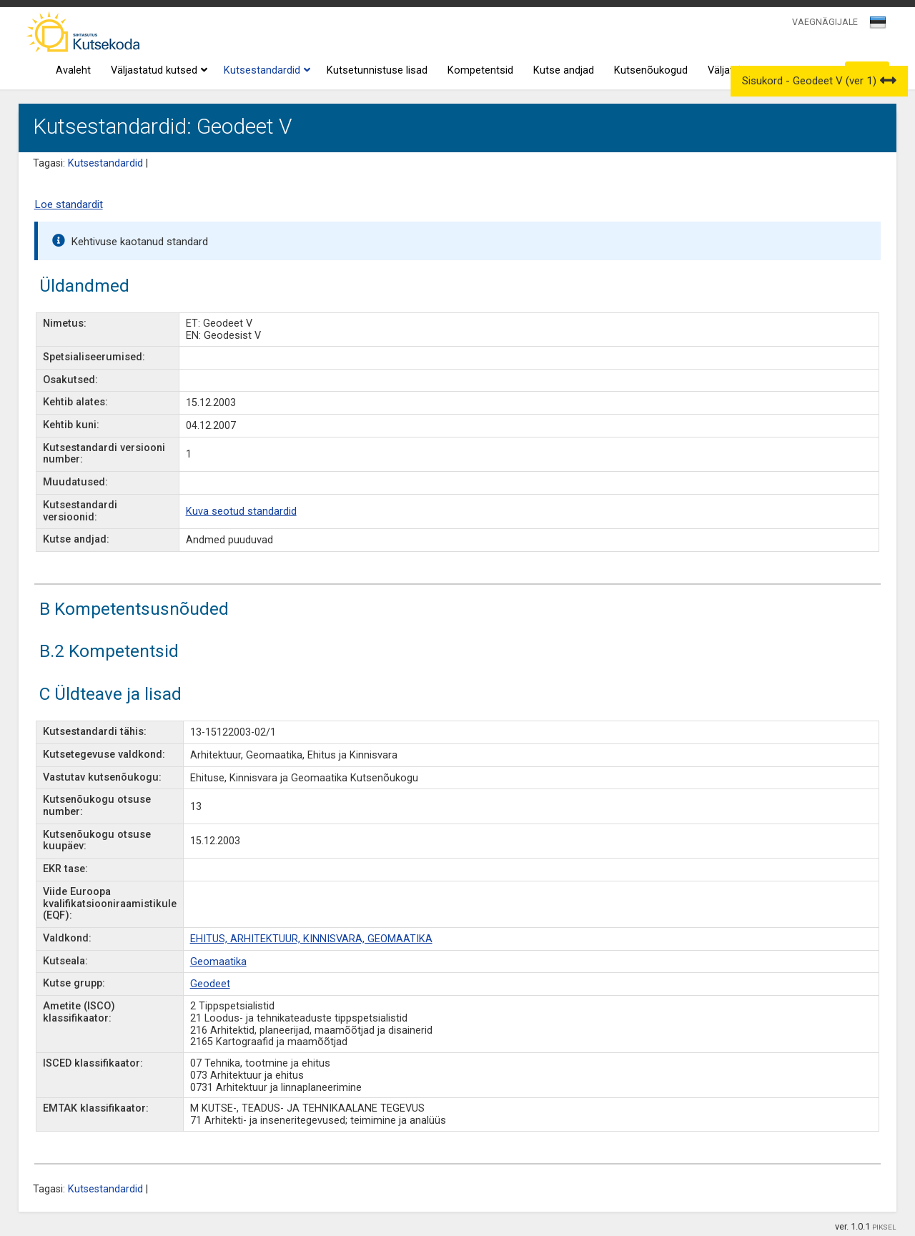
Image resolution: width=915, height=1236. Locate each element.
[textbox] (875, 25)
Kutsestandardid (265, 71)
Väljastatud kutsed (157, 71)
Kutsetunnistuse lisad (377, 70)
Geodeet (210, 984)
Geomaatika (218, 962)
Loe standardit (68, 204)
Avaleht (73, 70)
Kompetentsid (480, 70)
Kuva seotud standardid (241, 511)
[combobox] (879, 26)
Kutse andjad (563, 70)
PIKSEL (884, 1227)
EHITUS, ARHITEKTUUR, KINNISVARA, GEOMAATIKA (311, 939)
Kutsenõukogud (651, 70)
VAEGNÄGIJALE (825, 21)
